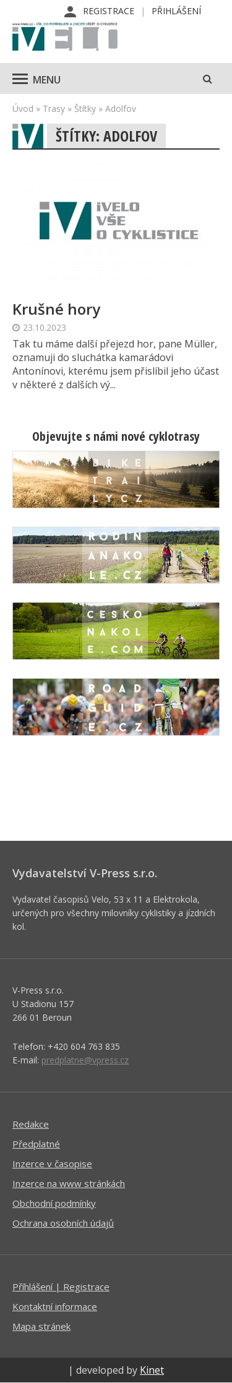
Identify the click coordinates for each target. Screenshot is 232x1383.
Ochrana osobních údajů (63, 1223)
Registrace (108, 11)
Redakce (30, 1124)
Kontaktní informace (54, 1306)
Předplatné (36, 1144)
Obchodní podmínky (54, 1203)
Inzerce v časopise (52, 1163)
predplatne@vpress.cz (85, 1060)
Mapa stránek (41, 1326)
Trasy (54, 108)
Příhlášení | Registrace (61, 1286)
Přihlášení (176, 11)
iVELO (65, 37)
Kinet (152, 1370)
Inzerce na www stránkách (68, 1183)
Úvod (22, 108)
